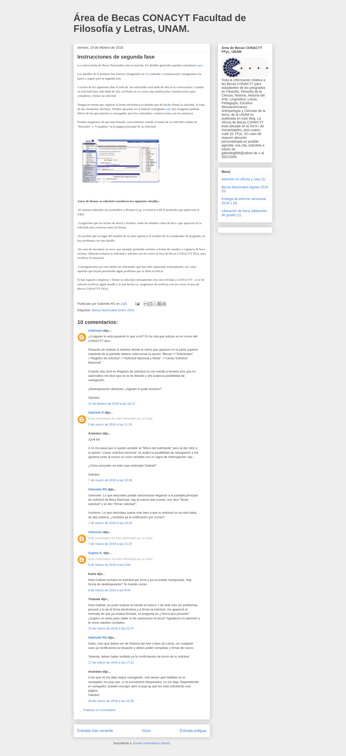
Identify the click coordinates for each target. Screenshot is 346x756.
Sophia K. (95, 553)
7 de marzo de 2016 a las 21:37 (110, 544)
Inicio (146, 731)
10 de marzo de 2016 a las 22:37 (111, 628)
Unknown (95, 330)
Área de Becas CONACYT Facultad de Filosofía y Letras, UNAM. (160, 23)
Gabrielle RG (97, 489)
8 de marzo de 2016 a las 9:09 (109, 590)
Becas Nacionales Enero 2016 (113, 310)
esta (147, 74)
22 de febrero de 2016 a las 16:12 (111, 403)
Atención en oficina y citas (241, 179)
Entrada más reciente (95, 731)
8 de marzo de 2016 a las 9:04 (109, 565)
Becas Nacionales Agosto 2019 (245, 187)
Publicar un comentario (99, 710)
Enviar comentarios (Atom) (151, 743)
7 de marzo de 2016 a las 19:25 (110, 523)
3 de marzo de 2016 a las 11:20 (110, 424)
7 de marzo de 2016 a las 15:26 (110, 480)
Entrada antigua (193, 731)
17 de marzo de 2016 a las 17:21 (111, 662)
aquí (199, 65)
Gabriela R (96, 412)
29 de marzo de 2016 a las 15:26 (111, 701)
